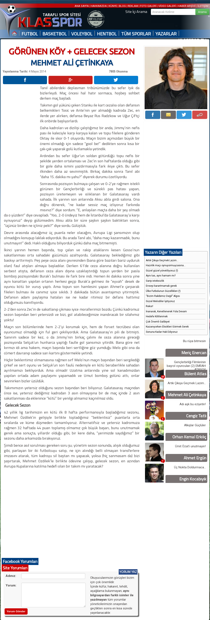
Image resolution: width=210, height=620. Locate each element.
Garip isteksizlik (155, 280)
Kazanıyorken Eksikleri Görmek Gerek (167, 326)
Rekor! (149, 306)
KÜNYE (113, 6)
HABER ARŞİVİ (187, 6)
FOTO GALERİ (148, 6)
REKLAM (133, 6)
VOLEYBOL (81, 34)
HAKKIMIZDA (99, 6)
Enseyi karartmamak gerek (161, 285)
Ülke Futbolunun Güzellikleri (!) (163, 291)
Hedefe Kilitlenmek (157, 316)
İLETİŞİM (202, 6)
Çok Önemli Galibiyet (158, 321)
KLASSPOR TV (192, 40)
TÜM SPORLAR (136, 34)
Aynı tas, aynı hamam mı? (161, 275)
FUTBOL (30, 34)
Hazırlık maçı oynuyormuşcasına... (166, 265)
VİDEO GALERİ (167, 6)
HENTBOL (107, 34)
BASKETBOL (54, 34)
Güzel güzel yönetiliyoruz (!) (162, 270)
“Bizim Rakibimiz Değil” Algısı (163, 296)
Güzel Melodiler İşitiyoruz (160, 301)
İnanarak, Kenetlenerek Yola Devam (166, 311)
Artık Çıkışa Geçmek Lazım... (162, 260)
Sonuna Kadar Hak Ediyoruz (162, 331)
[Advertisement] (21, 147)
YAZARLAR (166, 34)
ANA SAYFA (82, 6)
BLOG (122, 6)
